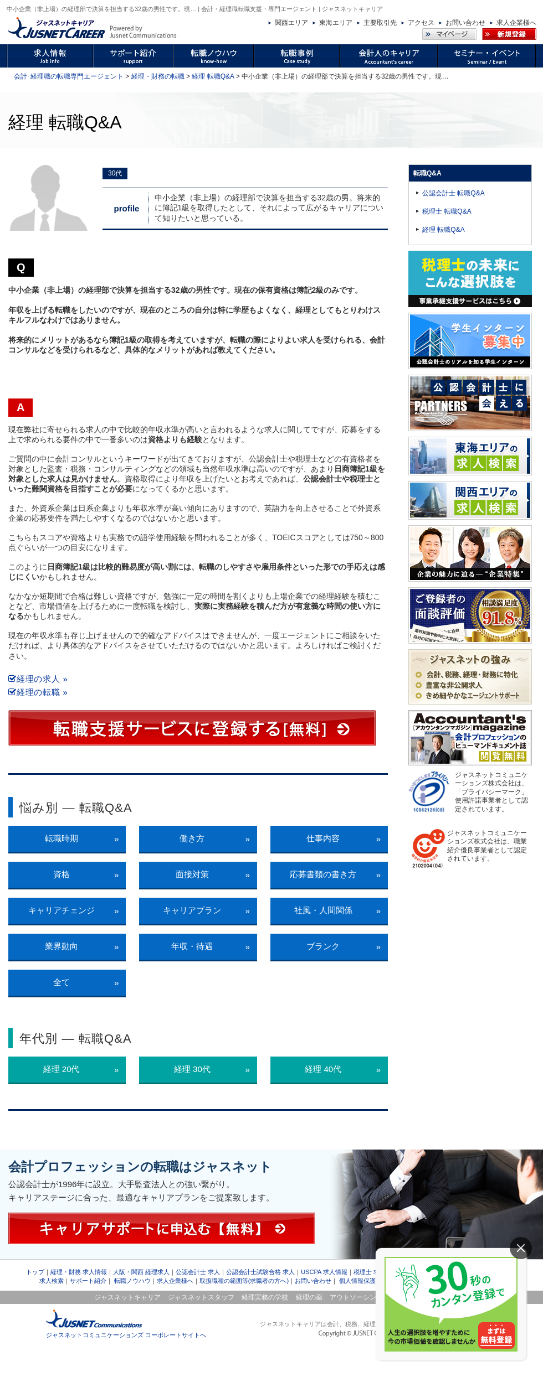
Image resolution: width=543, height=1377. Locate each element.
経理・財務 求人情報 (78, 1272)
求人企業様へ (516, 23)
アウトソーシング (356, 1297)
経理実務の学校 (265, 1297)
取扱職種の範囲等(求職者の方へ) (244, 1280)
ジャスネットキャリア (127, 1297)
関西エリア (291, 23)
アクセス (421, 23)
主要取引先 (380, 23)
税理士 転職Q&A (447, 211)
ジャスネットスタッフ (201, 1297)
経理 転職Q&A (213, 76)
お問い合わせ (465, 23)
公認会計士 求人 (198, 1272)
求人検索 (51, 1280)
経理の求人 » (38, 679)
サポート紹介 (88, 1280)
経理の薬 (309, 1297)
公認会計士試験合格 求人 (260, 1272)
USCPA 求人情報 (324, 1272)
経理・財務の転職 (158, 76)
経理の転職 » (38, 692)
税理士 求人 (370, 1272)
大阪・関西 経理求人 (141, 1272)
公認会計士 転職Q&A (453, 193)
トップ (35, 1272)
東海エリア (335, 23)
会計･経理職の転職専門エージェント (69, 76)
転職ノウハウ (132, 1280)
